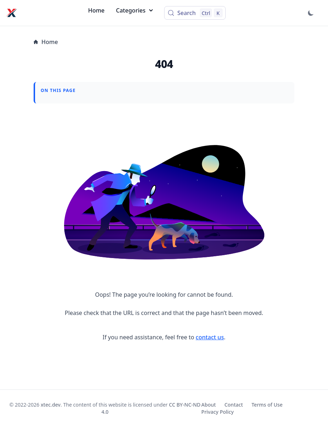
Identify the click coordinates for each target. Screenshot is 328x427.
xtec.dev (51, 404)
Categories (134, 10)
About (208, 404)
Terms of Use (267, 404)
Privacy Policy (217, 411)
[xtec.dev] (11, 13)
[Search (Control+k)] (195, 13)
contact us (210, 337)
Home (96, 10)
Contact (233, 404)
